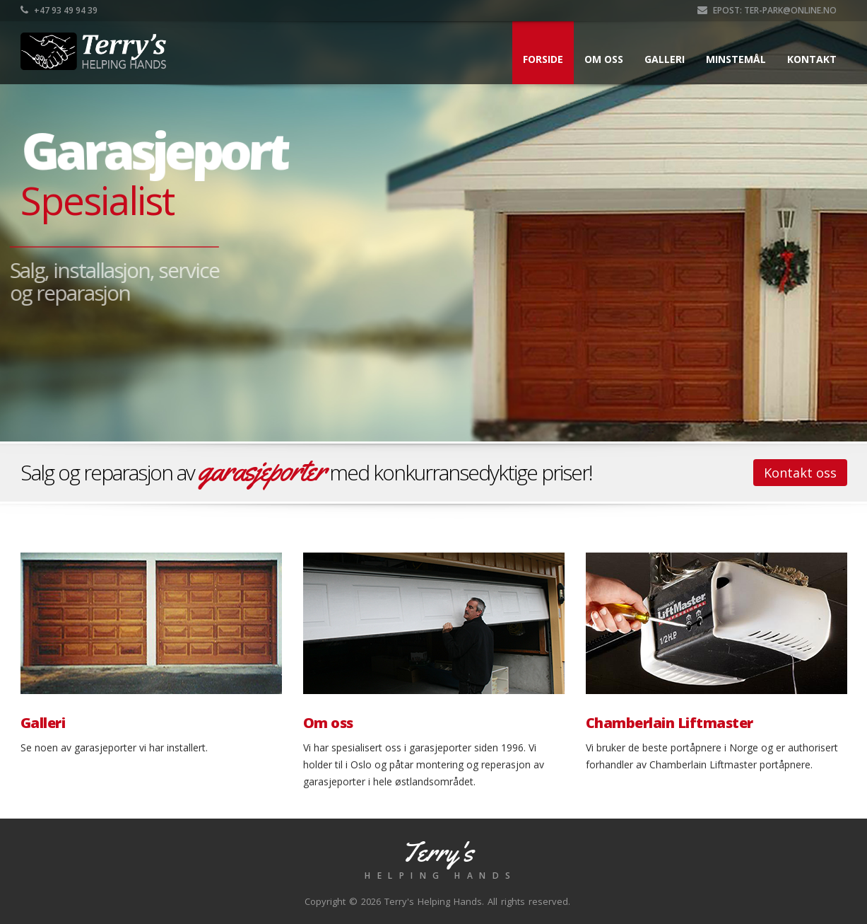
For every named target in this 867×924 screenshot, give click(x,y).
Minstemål (736, 59)
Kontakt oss (800, 472)
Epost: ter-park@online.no (767, 10)
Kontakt (812, 59)
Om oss (603, 59)
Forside (543, 59)
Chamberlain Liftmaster (669, 723)
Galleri (664, 59)
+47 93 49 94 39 (59, 10)
